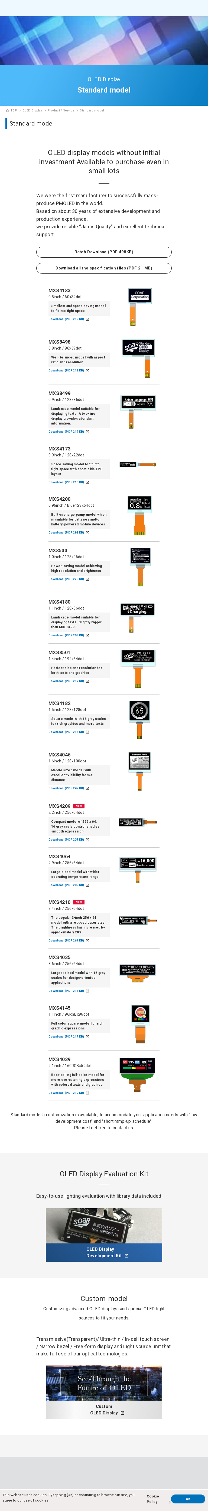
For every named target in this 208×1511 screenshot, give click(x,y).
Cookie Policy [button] (153, 1499)
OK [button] (188, 1499)
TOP (14, 110)
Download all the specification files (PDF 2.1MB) (104, 268)
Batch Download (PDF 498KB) (103, 251)
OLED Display (32, 110)
